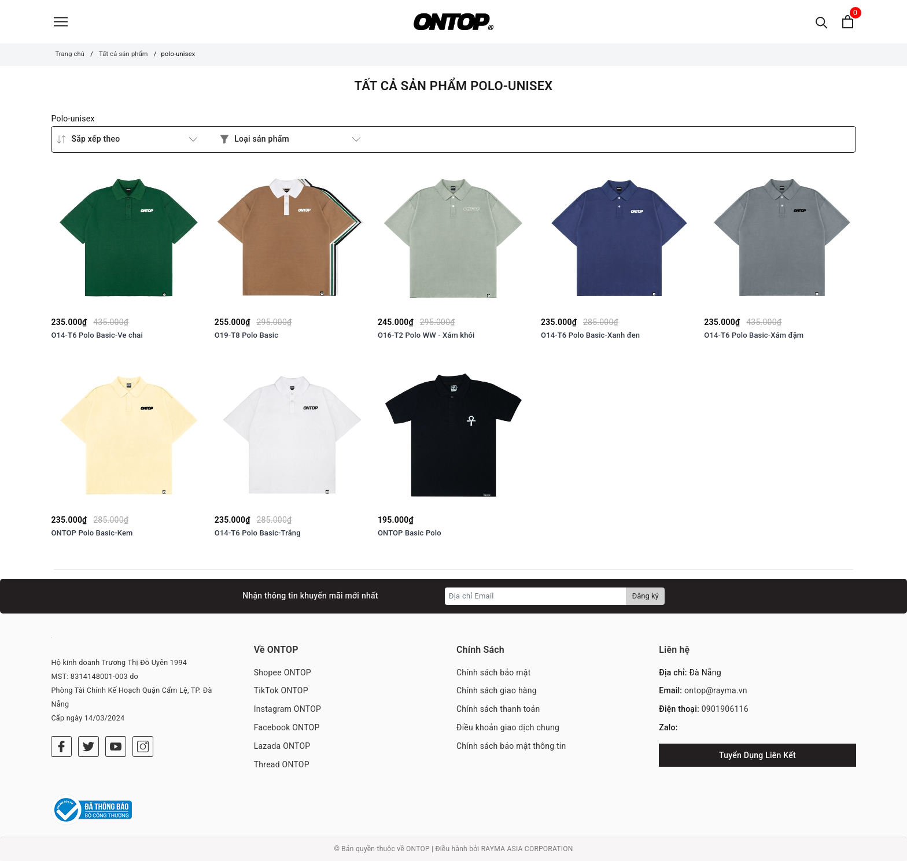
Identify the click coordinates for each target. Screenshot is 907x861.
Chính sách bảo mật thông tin (511, 746)
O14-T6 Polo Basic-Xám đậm (753, 335)
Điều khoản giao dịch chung (507, 727)
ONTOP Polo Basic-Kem (91, 533)
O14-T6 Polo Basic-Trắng (258, 533)
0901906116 (725, 709)
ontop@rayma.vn (715, 690)
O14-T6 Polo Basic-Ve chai (97, 335)
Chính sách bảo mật (493, 672)
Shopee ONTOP (282, 672)
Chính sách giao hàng (496, 690)
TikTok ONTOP (281, 690)
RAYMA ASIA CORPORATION (527, 849)
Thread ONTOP (281, 764)
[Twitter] (88, 746)
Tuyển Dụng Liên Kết (757, 755)
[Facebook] (61, 746)
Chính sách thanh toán (498, 709)
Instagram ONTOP (287, 709)
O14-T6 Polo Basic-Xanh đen (590, 335)
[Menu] (61, 22)
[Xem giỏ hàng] (847, 21)
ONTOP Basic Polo (409, 533)
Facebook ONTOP (287, 727)
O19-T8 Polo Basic (246, 335)
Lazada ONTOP (282, 746)
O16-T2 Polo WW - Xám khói (426, 335)
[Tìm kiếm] (822, 22)
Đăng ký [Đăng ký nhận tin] (645, 596)
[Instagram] (142, 746)
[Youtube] (115, 746)
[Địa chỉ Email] (536, 596)
